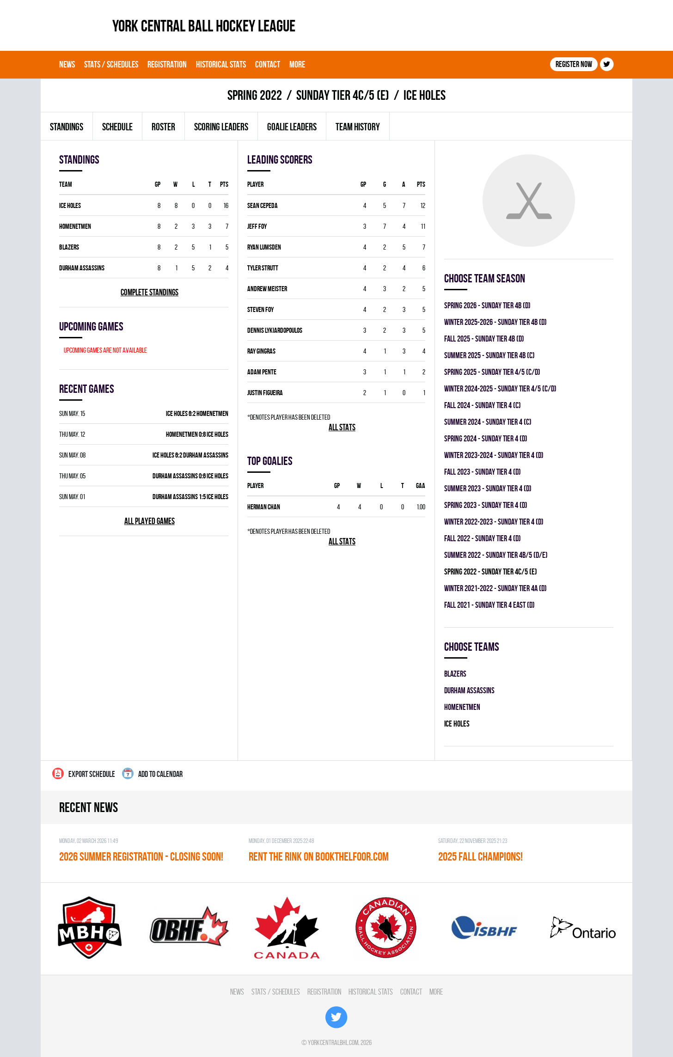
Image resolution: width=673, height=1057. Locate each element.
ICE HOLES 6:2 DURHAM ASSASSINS (190, 455)
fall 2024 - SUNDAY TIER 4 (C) (482, 405)
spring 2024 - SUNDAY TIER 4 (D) (485, 438)
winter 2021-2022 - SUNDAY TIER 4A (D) (495, 588)
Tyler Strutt (262, 268)
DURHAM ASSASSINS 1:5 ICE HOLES (190, 497)
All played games (149, 521)
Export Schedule (83, 773)
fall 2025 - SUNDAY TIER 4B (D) (484, 338)
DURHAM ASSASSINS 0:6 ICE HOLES (190, 476)
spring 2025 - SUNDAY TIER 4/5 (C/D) (492, 371)
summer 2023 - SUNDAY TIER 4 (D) (488, 488)
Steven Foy (260, 309)
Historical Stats (221, 64)
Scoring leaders (221, 126)
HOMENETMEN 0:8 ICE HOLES (197, 434)
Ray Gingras (261, 351)
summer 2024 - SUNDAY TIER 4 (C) (488, 421)
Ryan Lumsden (264, 247)
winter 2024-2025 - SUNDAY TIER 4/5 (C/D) (500, 388)
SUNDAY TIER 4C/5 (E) (342, 95)
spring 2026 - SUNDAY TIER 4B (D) (487, 305)
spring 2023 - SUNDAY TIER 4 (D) (485, 505)
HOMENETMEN (75, 226)
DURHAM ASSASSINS (81, 268)
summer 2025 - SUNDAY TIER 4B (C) (489, 355)
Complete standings (149, 292)
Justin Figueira (265, 393)
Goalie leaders (292, 126)
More (297, 64)
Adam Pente (261, 372)
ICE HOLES (70, 205)
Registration (167, 64)
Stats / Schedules (111, 64)
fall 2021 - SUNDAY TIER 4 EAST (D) (489, 604)
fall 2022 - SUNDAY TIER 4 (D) (482, 538)
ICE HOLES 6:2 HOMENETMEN (197, 413)
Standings (66, 126)
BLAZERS (69, 247)
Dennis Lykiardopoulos (274, 330)
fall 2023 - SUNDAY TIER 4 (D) (482, 471)
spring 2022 (254, 95)
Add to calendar (152, 773)
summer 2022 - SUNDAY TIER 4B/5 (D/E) (496, 554)
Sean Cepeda (262, 205)
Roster (163, 126)
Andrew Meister (267, 289)
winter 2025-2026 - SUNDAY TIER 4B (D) (495, 322)
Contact (267, 64)
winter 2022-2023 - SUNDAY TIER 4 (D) (494, 521)
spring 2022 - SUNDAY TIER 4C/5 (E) (490, 571)
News (67, 64)
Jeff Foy (257, 226)
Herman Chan (263, 507)
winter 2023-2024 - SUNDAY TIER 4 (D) (494, 455)
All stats (342, 427)
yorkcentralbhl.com (333, 1042)
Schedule (117, 126)
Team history (358, 126)
